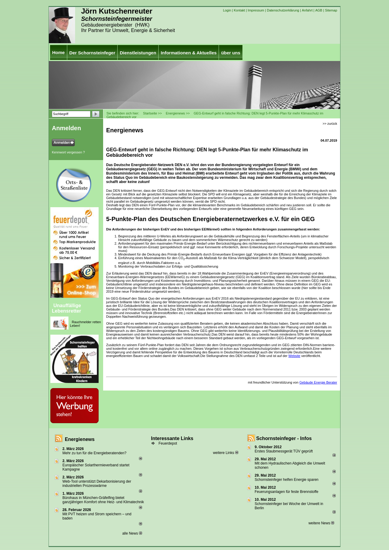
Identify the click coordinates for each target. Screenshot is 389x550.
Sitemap (331, 10)
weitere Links (225, 453)
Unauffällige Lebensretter (66, 308)
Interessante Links (172, 438)
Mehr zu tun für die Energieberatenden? (94, 453)
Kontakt (239, 10)
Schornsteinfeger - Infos (284, 438)
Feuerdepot (168, 443)
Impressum (256, 10)
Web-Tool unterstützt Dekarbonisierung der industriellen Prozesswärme (96, 483)
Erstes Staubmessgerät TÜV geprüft (284, 451)
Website (294, 356)
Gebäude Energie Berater (318, 382)
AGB (318, 10)
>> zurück (330, 123)
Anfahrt (307, 10)
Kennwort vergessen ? (68, 152)
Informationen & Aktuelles (189, 52)
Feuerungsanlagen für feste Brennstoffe (286, 492)
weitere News (321, 523)
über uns (230, 52)
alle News (132, 533)
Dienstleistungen (138, 52)
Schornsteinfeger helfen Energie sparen (286, 480)
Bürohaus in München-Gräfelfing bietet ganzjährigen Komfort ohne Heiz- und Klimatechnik (103, 500)
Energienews (80, 439)
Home (58, 52)
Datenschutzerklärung (283, 10)
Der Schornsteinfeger (92, 52)
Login (227, 10)
